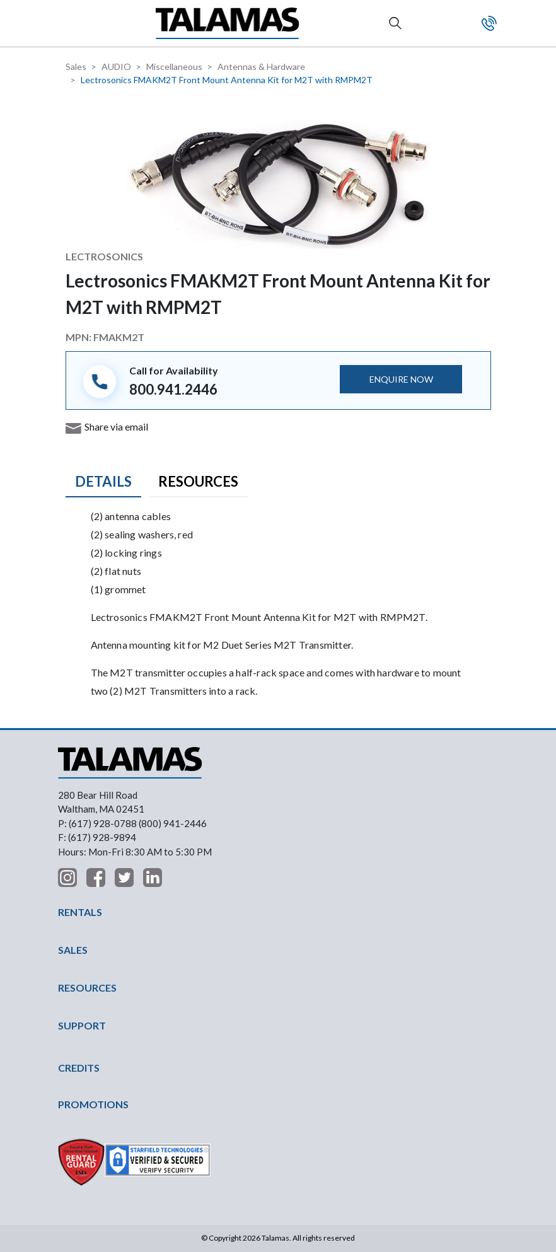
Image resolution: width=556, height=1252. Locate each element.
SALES (73, 950)
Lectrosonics (104, 256)
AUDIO (116, 66)
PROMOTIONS (93, 1104)
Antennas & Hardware (261, 66)
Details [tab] (103, 481)
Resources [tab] (198, 481)
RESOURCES (87, 988)
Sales (76, 66)
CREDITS (79, 1068)
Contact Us (489, 23)
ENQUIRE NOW (401, 379)
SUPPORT (82, 1025)
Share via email (116, 426)
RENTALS (80, 912)
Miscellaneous (174, 66)
